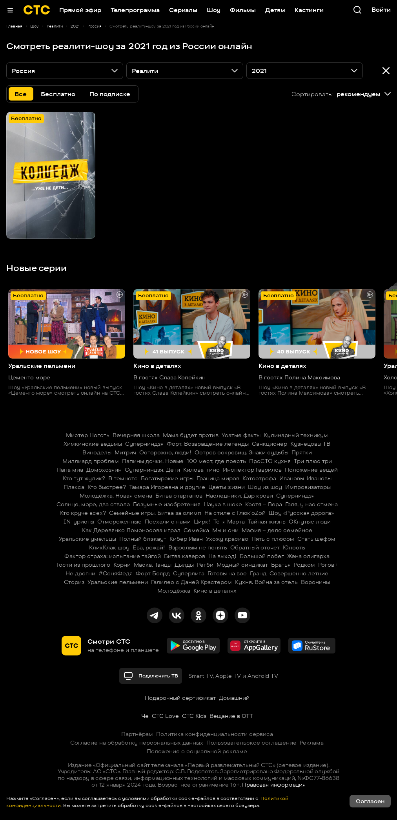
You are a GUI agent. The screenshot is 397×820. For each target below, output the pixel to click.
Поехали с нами (168, 521)
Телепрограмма (135, 10)
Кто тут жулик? (84, 478)
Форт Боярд (153, 573)
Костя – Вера (263, 504)
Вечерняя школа (136, 435)
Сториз (74, 582)
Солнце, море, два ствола (93, 504)
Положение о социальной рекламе (197, 751)
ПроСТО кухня (270, 461)
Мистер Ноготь (87, 435)
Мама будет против (191, 435)
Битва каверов (184, 556)
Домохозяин (104, 469)
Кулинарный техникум (296, 435)
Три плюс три (313, 461)
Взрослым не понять (197, 547)
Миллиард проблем (90, 461)
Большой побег (262, 556)
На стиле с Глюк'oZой (235, 512)
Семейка (196, 530)
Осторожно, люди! (165, 452)
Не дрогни (80, 573)
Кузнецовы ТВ (310, 443)
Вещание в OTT (231, 715)
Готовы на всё (227, 573)
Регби (205, 564)
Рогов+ (328, 564)
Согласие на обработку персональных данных (136, 742)
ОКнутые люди (310, 521)
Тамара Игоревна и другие (167, 487)
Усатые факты (241, 435)
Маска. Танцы (152, 564)
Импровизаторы (308, 487)
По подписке (109, 94)
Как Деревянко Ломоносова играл (131, 530)
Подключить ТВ (150, 676)
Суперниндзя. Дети (152, 469)
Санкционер (269, 443)
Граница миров (218, 478)
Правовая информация (274, 784)
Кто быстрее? (106, 487)
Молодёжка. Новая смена (116, 495)
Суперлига (188, 573)
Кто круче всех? (83, 512)
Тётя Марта (229, 521)
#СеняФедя (115, 573)
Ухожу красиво (227, 538)
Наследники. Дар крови (239, 495)
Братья (281, 564)
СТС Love (165, 715)
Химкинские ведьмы (93, 443)
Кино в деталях (215, 590)
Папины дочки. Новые (153, 461)
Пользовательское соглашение (251, 742)
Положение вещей (311, 469)
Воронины (315, 582)
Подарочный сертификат (180, 697)
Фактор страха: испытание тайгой (112, 556)
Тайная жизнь (267, 521)
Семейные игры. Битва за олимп (155, 512)
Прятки (301, 452)
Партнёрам (137, 734)
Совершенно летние (299, 573)
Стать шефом (316, 538)
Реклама (312, 742)
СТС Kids (194, 715)
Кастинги (309, 10)
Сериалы (183, 10)
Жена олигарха (308, 556)
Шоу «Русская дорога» (301, 512)
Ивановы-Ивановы (305, 478)
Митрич (125, 452)
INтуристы (79, 521)
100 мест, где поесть (216, 461)
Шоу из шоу (265, 487)
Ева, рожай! (149, 547)
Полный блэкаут (142, 538)
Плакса (74, 487)
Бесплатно (58, 94)
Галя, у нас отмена (311, 504)
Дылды (184, 564)
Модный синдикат (242, 564)
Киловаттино (201, 469)
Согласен (370, 801)
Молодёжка (173, 590)
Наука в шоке (223, 504)
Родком (304, 564)
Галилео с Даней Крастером (191, 582)
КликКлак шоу (109, 547)
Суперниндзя (144, 443)
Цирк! (202, 521)
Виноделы (96, 452)
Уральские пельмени (117, 582)
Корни (122, 564)
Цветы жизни (226, 487)
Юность (294, 547)
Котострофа (259, 478)
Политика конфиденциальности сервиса (214, 734)
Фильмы (243, 10)
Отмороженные (119, 521)
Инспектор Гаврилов (252, 469)
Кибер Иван (186, 538)
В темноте (123, 478)
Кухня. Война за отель (266, 582)
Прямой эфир (80, 10)
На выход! (222, 556)
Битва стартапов (178, 495)
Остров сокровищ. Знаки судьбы (241, 452)
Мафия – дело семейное (277, 530)
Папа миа (69, 469)
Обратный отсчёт (255, 547)
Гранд (258, 573)
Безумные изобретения (166, 504)
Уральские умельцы (87, 538)
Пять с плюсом (272, 538)
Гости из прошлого (83, 564)
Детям (275, 10)
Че (145, 715)
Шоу (213, 10)
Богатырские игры (167, 478)
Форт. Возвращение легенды (208, 443)
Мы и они (225, 530)
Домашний (234, 697)
